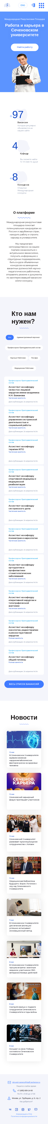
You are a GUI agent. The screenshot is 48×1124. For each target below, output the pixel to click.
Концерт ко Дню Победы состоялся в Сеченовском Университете (21, 1051)
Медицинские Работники (23, 368)
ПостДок (34, 358)
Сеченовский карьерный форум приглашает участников (24, 798)
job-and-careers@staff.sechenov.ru (26, 1082)
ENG (23, 5)
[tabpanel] (24, 52)
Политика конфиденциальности (24, 1116)
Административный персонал (28, 337)
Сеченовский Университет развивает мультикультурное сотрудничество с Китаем (23, 841)
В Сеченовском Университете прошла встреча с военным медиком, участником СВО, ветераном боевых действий (24, 969)
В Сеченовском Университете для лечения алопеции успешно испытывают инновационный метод (24, 927)
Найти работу (25, 47)
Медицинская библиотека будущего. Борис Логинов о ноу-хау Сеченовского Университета (22, 885)
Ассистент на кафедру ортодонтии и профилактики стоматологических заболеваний (21, 570)
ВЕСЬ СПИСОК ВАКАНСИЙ (24, 684)
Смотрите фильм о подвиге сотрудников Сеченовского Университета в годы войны (23, 1009)
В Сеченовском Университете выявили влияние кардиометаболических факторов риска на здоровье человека (24, 760)
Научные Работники (18, 358)
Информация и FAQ (24, 1114)
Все (9, 337)
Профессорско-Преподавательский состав (24, 348)
